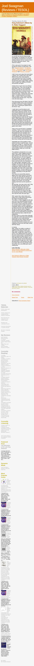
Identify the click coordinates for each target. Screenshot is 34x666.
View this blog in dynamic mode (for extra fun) (5, 468)
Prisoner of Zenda (24, 71)
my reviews (26, 13)
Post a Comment (15, 295)
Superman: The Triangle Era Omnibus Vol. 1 (6, 395)
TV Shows (3, 339)
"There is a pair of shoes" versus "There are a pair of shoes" (6, 633)
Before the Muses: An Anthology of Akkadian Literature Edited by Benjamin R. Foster (6, 370)
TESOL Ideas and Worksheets (5, 310)
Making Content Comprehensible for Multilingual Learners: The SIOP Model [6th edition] (6, 407)
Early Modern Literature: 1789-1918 (25, 287)
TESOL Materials (4, 306)
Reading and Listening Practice (5, 323)
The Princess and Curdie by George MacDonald (5, 416)
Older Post (30, 297)
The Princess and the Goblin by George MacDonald (6, 430)
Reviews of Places (5, 347)
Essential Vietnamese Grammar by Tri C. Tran (6, 375)
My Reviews (5, 335)
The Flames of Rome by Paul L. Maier (6, 411)
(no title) (9, 643)
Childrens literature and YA (25, 286)
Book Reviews (4, 337)
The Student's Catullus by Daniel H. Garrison (6, 382)
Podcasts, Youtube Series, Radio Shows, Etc (6, 341)
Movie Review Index (8, 548)
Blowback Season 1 (5, 432)
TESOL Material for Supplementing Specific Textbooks (5, 314)
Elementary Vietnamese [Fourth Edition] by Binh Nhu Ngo (5, 399)
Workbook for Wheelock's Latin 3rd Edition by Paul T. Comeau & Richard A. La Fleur (6, 364)
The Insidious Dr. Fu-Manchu (24, 69)
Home (22, 297)
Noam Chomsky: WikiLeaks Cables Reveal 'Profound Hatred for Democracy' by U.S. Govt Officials (22, 250)
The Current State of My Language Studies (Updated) (6, 437)
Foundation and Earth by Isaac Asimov (6, 403)
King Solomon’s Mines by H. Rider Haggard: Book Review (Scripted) (20, 256)
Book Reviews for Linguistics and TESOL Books (5, 319)
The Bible (3, 355)
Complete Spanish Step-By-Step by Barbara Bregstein (5, 378)
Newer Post (15, 297)
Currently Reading (4, 352)
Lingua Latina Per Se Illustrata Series (6, 393)
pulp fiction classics (16, 288)
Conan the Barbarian (17, 70)
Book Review (32, 33)
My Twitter (3, 660)
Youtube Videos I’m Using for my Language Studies (5, 426)
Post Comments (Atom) (24, 300)
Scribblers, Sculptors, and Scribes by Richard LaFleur (6, 360)
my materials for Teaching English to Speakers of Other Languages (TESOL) (15, 15)
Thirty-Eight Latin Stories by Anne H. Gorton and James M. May (6, 386)
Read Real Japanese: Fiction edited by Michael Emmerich (6, 390)
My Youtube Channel (5, 661)
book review (17, 286)
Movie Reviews (4, 338)
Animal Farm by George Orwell (4, 413)
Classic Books (15, 287)
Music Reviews (4, 346)
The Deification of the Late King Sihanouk (6, 447)
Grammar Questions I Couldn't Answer (6, 327)
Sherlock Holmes (19, 67)
